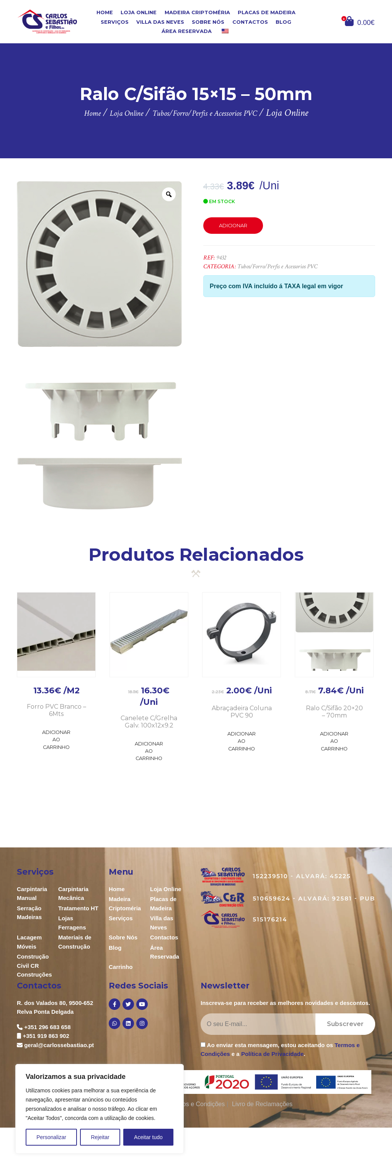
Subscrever (345, 1024)
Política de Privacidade (272, 1054)
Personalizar (51, 1137)
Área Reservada (187, 31)
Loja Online (139, 12)
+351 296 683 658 (47, 1027)
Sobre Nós (208, 22)
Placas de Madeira (267, 12)
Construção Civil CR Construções (34, 965)
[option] (99, 345)
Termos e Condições (197, 1104)
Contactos (250, 22)
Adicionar (233, 225)
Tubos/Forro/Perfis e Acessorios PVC (277, 267)
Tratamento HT (78, 908)
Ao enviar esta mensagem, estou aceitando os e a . (280, 1049)
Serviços (115, 22)
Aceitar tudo (148, 1137)
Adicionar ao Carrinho (56, 739)
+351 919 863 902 (46, 1036)
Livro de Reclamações (262, 1104)
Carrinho (121, 967)
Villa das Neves (160, 22)
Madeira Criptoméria (197, 12)
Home (104, 12)
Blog (283, 22)
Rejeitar (100, 1137)
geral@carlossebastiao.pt (59, 1045)
